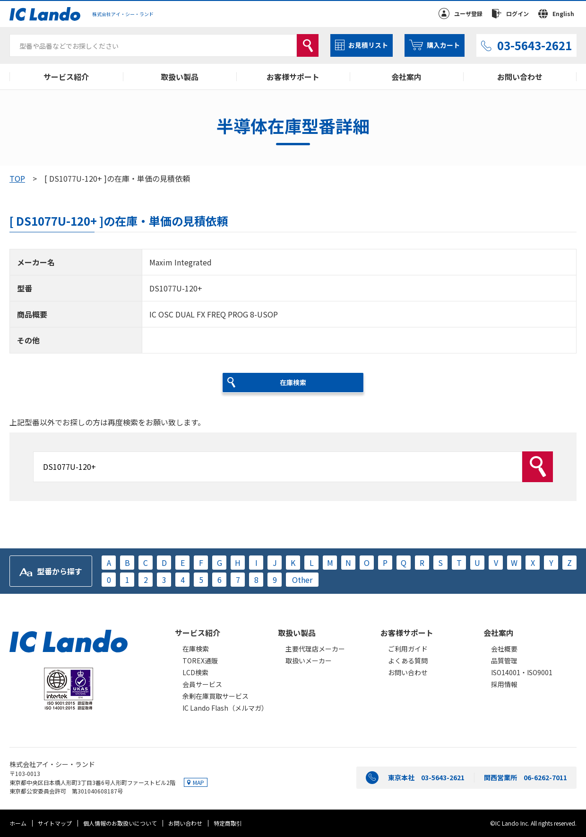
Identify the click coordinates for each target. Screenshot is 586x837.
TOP (17, 178)
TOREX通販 (200, 660)
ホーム (17, 823)
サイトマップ (55, 823)
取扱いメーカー (308, 660)
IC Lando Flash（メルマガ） (225, 708)
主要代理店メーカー (315, 648)
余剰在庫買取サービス (215, 696)
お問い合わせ (520, 76)
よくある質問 (408, 660)
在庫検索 (195, 648)
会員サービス (202, 684)
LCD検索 (195, 672)
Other (302, 579)
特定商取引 (228, 823)
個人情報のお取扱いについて (120, 823)
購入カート (443, 45)
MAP (198, 782)
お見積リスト (368, 45)
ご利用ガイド (408, 648)
